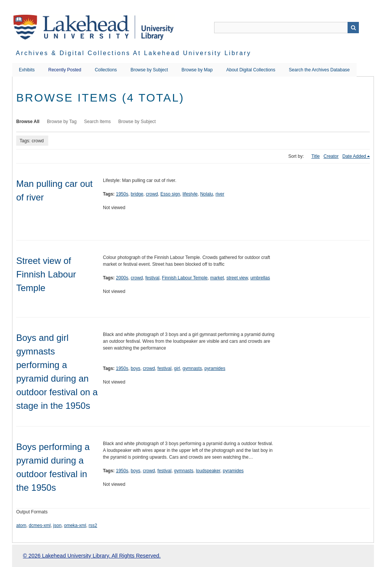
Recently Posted (64, 69)
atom (21, 525)
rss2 (93, 525)
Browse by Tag (62, 121)
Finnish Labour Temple (185, 277)
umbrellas (260, 277)
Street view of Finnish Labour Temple (46, 274)
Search (353, 27)
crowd (152, 194)
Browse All (28, 121)
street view (237, 277)
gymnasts (192, 368)
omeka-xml (75, 525)
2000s (122, 277)
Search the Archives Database (319, 69)
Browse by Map (197, 69)
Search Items (97, 121)
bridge (137, 194)
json (57, 525)
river (220, 194)
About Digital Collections (250, 69)
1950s (122, 194)
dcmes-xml (40, 525)
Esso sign (170, 194)
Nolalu (206, 194)
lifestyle (190, 194)
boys (135, 368)
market (217, 277)
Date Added (354, 156)
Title (315, 156)
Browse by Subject (149, 69)
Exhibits (27, 69)
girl (177, 368)
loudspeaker (208, 470)
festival (152, 277)
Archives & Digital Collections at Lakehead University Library (133, 53)
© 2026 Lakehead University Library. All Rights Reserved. (92, 556)
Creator (331, 156)
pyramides (214, 368)
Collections (106, 69)
